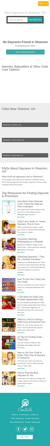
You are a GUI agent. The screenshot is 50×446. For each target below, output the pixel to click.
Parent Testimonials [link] (17, 422)
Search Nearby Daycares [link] (25, 52)
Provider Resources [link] (32, 418)
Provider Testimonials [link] (32, 422)
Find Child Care (35, 20)
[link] (10, 4)
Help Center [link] (24, 437)
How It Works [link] (24, 415)
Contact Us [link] (34, 415)
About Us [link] (15, 415)
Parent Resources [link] (17, 418)
